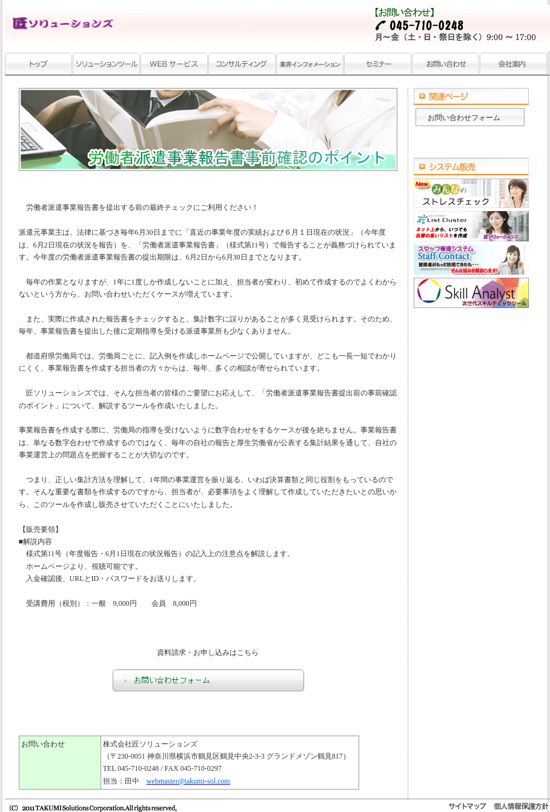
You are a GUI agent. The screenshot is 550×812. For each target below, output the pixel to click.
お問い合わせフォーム (464, 117)
